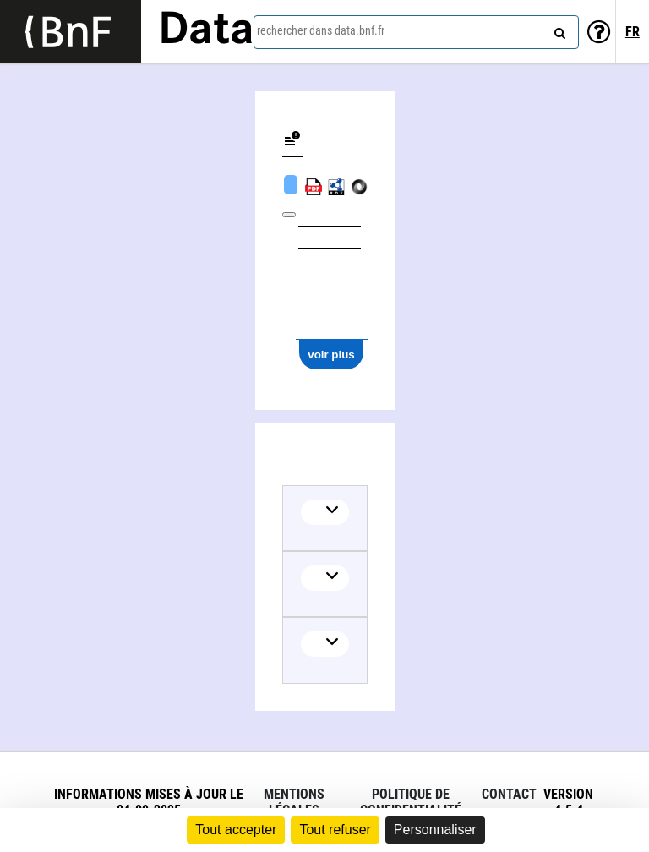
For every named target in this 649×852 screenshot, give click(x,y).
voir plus (331, 354)
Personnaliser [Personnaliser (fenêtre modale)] (435, 829)
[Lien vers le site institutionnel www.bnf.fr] (70, 31)
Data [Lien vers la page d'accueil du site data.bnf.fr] (206, 31)
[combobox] (416, 32)
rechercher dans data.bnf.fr (320, 30)
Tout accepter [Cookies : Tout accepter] (235, 829)
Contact (509, 794)
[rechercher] (557, 29)
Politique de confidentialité (410, 802)
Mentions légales (294, 802)
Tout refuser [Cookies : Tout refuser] (334, 829)
